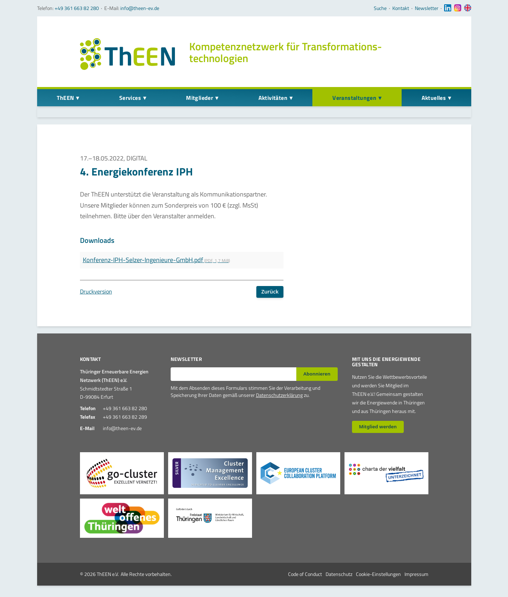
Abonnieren (317, 374)
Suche (380, 8)
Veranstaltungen (354, 97)
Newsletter (426, 8)
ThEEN (65, 97)
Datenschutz (339, 574)
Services (130, 97)
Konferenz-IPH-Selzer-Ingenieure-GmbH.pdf (156, 260)
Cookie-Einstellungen (378, 574)
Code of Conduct (305, 574)
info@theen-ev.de (139, 8)
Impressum (416, 574)
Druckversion (96, 291)
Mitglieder (199, 97)
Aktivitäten (272, 97)
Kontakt (400, 8)
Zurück (270, 291)
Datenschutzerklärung (279, 395)
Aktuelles (434, 97)
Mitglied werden (378, 426)
